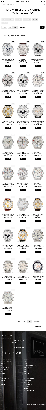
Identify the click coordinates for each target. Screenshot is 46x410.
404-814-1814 (4, 1)
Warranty (3, 379)
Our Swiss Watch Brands (29, 392)
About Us (26, 373)
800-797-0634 (21, 361)
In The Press (26, 396)
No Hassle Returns (5, 381)
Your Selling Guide (28, 398)
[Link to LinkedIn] (9, 367)
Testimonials (26, 383)
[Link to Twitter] (17, 367)
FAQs (25, 385)
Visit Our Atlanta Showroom (30, 379)
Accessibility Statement (29, 404)
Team (25, 375)
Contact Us (26, 387)
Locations (3, 398)
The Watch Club (27, 394)
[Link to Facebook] (2, 367)
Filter (42, 27)
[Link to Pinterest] (13, 367)
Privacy (2, 385)
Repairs (2, 396)
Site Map (26, 402)
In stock (4, 27)
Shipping (3, 377)
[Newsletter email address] (29, 338)
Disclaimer (3, 387)
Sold (10, 27)
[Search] (23, 4)
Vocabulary (26, 400)
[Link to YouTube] (20, 367)
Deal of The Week (5, 392)
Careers (25, 377)
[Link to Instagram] (6, 367)
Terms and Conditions (5, 383)
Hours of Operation (28, 381)
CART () (44, 1)
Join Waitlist (8, 65)
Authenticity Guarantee (6, 375)
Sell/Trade (3, 394)
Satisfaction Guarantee (6, 373)
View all (15, 27)
